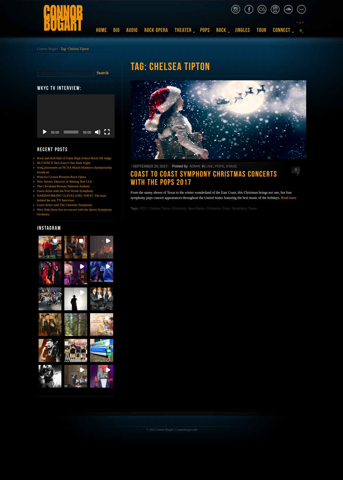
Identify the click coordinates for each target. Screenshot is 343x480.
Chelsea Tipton (159, 208)
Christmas (179, 208)
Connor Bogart (47, 49)
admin (194, 166)
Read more (288, 198)
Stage (231, 166)
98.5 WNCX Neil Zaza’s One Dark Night (63, 162)
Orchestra (214, 208)
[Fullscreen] (107, 132)
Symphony (239, 208)
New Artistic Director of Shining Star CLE (64, 181)
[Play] (45, 132)
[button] (50, 247)
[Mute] (98, 132)
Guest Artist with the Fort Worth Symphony (65, 191)
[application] (76, 116)
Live (209, 166)
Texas (253, 208)
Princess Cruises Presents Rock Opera (61, 177)
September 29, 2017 (150, 166)
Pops (219, 166)
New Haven (196, 208)
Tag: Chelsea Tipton (75, 49)
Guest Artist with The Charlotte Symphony (64, 205)
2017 (143, 208)
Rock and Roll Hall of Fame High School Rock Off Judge (74, 158)
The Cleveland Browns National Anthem (63, 186)
